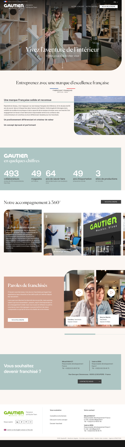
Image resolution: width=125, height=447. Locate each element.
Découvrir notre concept (58, 419)
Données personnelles (86, 438)
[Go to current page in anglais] (22, 430)
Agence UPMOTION (115, 438)
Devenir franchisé (56, 423)
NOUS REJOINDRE (111, 202)
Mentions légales (73, 438)
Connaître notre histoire (58, 416)
